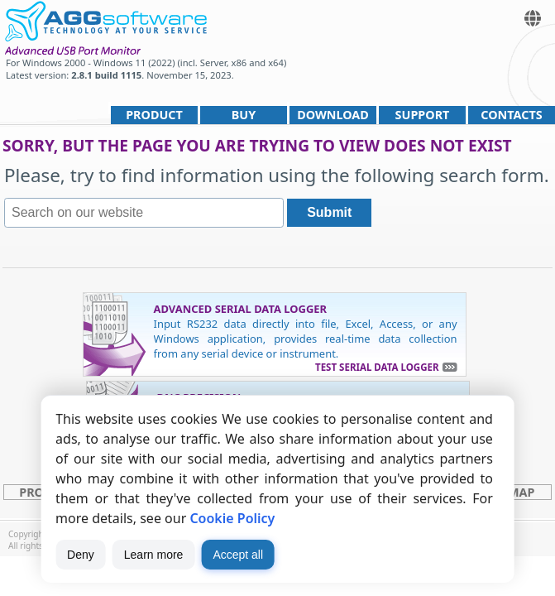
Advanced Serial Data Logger (241, 308)
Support (422, 115)
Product (154, 115)
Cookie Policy (232, 518)
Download (333, 115)
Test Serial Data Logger (376, 367)
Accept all (238, 554)
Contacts (511, 115)
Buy (244, 115)
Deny (80, 554)
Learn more (154, 554)
